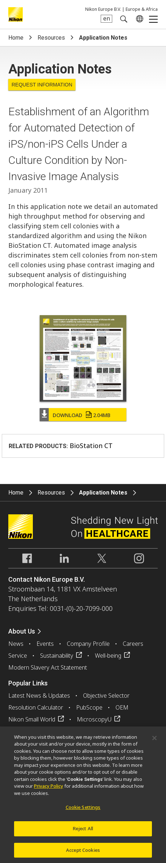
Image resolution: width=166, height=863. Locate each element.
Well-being (108, 655)
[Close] (154, 742)
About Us (21, 631)
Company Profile (88, 644)
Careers (133, 644)
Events (45, 644)
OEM (121, 707)
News (15, 644)
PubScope (89, 707)
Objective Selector (106, 695)
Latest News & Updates (39, 695)
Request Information (42, 85)
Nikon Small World (31, 719)
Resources (51, 37)
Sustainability (56, 655)
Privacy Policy (48, 790)
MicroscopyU (94, 719)
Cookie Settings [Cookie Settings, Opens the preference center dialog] (83, 811)
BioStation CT (91, 445)
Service (17, 655)
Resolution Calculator (35, 707)
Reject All (83, 832)
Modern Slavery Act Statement (47, 667)
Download (81, 415)
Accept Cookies (83, 854)
